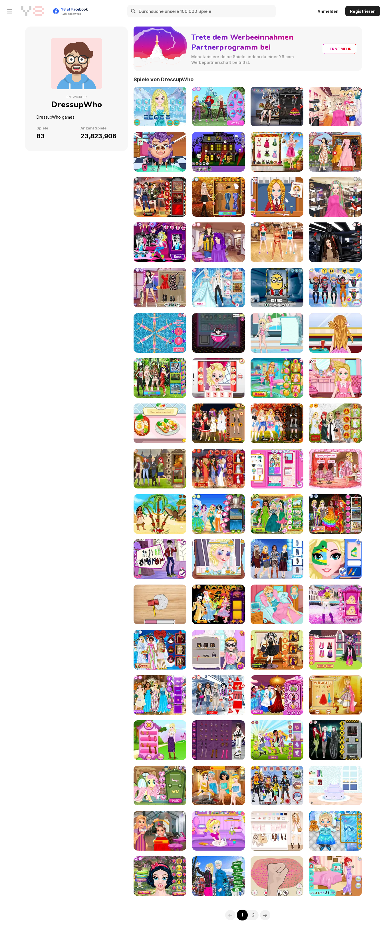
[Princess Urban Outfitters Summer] (160, 378)
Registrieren (363, 11)
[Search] (133, 11)
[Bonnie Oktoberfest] (277, 152)
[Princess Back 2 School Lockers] (277, 468)
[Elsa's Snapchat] (218, 378)
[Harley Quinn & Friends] (335, 740)
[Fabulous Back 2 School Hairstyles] (277, 197)
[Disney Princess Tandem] (277, 740)
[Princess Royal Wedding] (160, 650)
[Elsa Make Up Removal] (218, 559)
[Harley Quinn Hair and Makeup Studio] (335, 106)
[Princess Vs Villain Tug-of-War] (218, 106)
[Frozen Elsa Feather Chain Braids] (160, 106)
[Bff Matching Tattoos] (160, 287)
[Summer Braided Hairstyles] (335, 333)
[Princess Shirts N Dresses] (160, 695)
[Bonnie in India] (335, 695)
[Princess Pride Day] (335, 514)
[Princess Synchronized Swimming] (160, 333)
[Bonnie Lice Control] (335, 378)
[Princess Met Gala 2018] (335, 423)
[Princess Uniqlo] (218, 695)
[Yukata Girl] (218, 740)
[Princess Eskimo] (277, 559)
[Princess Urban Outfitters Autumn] (218, 197)
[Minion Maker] (277, 287)
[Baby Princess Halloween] (218, 604)
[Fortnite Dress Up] (277, 785)
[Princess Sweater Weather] (160, 468)
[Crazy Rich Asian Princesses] (335, 152)
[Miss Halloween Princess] (218, 423)
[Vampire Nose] (160, 152)
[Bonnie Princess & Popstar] (335, 604)
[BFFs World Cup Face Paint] (335, 559)
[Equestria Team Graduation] (335, 650)
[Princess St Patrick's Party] (277, 514)
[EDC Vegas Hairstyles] (218, 650)
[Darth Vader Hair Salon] (335, 242)
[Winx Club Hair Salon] (277, 378)
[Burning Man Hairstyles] (335, 197)
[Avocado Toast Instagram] (160, 423)
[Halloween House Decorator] (218, 152)
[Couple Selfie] (218, 876)
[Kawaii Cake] (335, 785)
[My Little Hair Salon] (160, 785)
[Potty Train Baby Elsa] (218, 831)
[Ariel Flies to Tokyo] (335, 876)
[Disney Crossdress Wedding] (218, 287)
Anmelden (327, 11)
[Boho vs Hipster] (277, 831)
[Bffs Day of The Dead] (277, 106)
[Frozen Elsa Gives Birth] (277, 604)
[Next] (265, 915)
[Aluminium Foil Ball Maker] (160, 604)
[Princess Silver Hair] (160, 831)
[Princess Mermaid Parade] (218, 514)
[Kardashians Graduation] (218, 468)
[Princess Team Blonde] (160, 740)
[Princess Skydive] (335, 287)
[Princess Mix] (160, 876)
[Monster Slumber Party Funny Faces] (160, 242)
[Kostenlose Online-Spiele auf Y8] (32, 11)
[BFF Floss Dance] (277, 242)
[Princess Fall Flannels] (277, 423)
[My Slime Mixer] (277, 876)
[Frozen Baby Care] (335, 831)
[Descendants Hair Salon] (218, 242)
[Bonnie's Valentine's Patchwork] (335, 468)
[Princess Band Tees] (160, 197)
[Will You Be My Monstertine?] (160, 559)
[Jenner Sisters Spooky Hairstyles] (277, 650)
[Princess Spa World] (218, 785)
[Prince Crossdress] (277, 695)
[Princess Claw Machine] (218, 333)
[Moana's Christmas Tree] (160, 514)
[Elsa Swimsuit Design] (277, 333)
